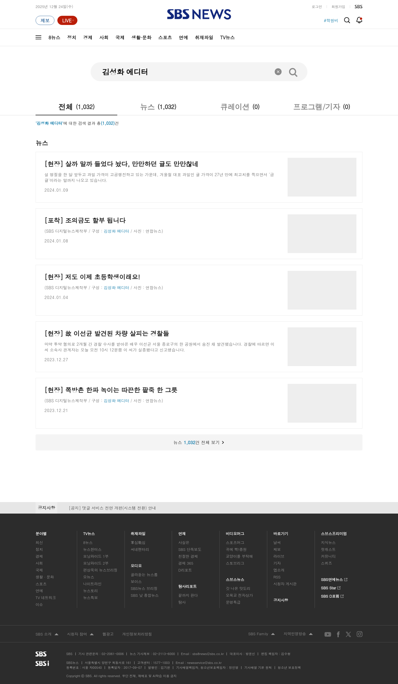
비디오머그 (235, 532)
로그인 (317, 6)
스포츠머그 (235, 542)
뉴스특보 (90, 597)
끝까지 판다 (188, 595)
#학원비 (331, 20)
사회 (103, 37)
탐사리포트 (187, 585)
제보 (277, 549)
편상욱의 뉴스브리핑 (100, 570)
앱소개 (278, 570)
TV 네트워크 (46, 597)
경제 (87, 37)
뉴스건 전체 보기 (130, 442)
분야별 (41, 532)
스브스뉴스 (235, 578)
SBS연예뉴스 (334, 578)
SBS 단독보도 (190, 549)
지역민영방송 (298, 634)
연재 (182, 532)
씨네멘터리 (140, 549)
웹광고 (108, 634)
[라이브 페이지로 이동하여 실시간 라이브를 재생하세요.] (67, 20)
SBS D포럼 (332, 595)
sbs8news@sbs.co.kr (208, 654)
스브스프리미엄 (334, 532)
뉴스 (158, 107)
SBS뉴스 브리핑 (144, 588)
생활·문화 (141, 37)
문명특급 (233, 602)
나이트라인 (92, 583)
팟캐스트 (328, 549)
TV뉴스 (227, 37)
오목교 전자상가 (239, 595)
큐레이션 (240, 107)
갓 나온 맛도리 (238, 588)
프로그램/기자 (321, 107)
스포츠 (165, 37)
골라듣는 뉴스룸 (144, 574)
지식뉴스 (328, 542)
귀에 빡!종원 (236, 549)
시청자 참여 (80, 634)
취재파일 (204, 37)
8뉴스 (54, 37)
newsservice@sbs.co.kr (204, 662)
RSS (276, 577)
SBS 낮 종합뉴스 (145, 595)
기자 (277, 563)
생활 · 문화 (45, 577)
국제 (119, 37)
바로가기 (280, 532)
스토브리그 (235, 563)
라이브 (278, 556)
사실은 (184, 542)
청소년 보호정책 (289, 667)
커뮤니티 (328, 556)
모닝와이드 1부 (96, 556)
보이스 (136, 581)
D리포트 (185, 570)
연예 (183, 37)
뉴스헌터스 (92, 549)
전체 (76, 107)
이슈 (39, 604)
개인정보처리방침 (137, 634)
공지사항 (280, 600)
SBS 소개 (47, 634)
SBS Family (261, 634)
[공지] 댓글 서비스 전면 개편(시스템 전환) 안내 (112, 508)
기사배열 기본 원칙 (258, 667)
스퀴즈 (326, 563)
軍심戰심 (138, 542)
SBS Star (331, 587)
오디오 (136, 564)
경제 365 (185, 563)
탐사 (182, 602)
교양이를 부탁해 (239, 556)
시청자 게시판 (284, 583)
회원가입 (338, 6)
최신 (39, 542)
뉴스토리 (90, 590)
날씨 (277, 542)
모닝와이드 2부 (96, 563)
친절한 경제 (188, 556)
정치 (71, 37)
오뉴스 (88, 577)
